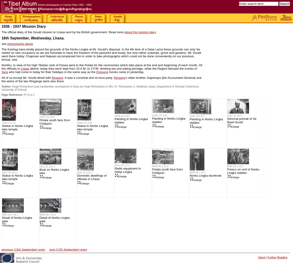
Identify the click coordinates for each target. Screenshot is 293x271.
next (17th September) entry (68, 249)
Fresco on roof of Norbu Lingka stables (243, 171)
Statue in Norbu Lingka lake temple (17, 127)
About (261, 257)
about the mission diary (140, 32)
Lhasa (25, 68)
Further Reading (277, 257)
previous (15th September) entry (23, 249)
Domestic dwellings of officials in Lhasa (92, 177)
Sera (5, 72)
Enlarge (8, 133)
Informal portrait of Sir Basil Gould (242, 120)
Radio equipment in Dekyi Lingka (128, 170)
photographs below (20, 44)
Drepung (102, 72)
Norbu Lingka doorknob (206, 175)
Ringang (57, 77)
